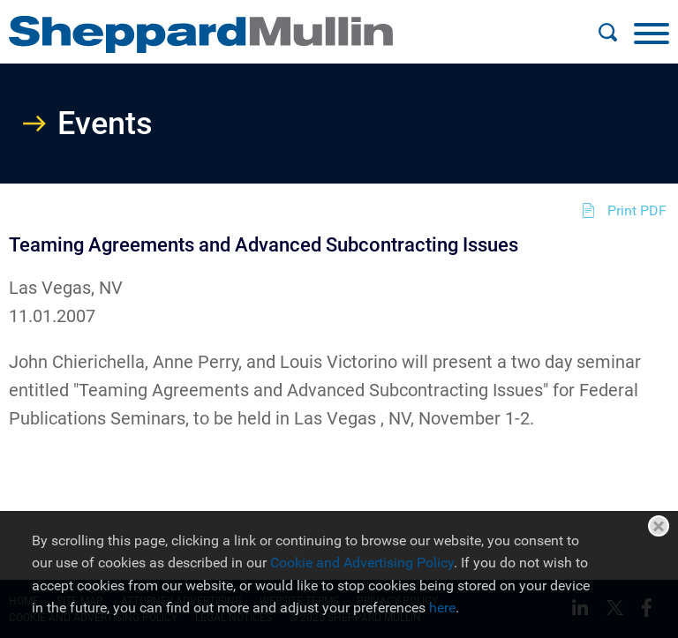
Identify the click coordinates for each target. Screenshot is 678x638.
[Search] (607, 32)
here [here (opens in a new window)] (442, 607)
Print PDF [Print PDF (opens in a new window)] (637, 210)
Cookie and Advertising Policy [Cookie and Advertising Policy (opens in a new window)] (362, 562)
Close (658, 526)
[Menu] (651, 32)
